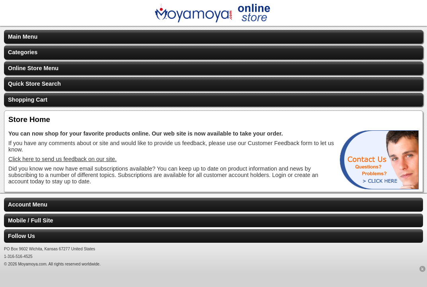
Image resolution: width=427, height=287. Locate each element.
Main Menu (22, 36)
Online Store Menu (33, 68)
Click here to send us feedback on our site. (62, 159)
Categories (22, 52)
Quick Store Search (34, 84)
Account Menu (27, 204)
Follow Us (21, 236)
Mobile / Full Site (30, 220)
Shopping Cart (27, 99)
